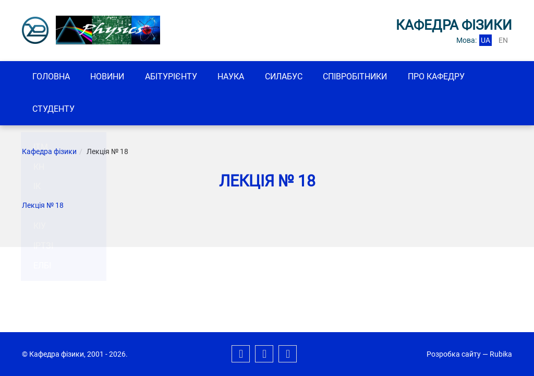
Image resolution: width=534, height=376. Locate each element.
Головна (52, 77)
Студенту (55, 110)
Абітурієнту (179, 77)
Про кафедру (458, 77)
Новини (112, 77)
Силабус (299, 77)
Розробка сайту (454, 354)
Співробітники (374, 77)
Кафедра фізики (49, 153)
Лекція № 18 (43, 207)
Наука (242, 77)
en (503, 40)
